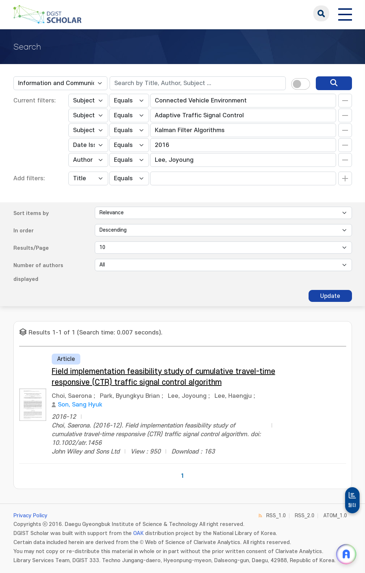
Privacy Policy (30, 516)
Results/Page (31, 248)
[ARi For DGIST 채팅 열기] (346, 554)
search (321, 13)
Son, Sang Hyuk (80, 404)
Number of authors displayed (38, 272)
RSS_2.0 (304, 515)
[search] (334, 83)
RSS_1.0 (276, 515)
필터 (352, 505)
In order (23, 231)
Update (330, 296)
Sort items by (31, 213)
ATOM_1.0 (335, 515)
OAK (138, 533)
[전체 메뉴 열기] (345, 13)
